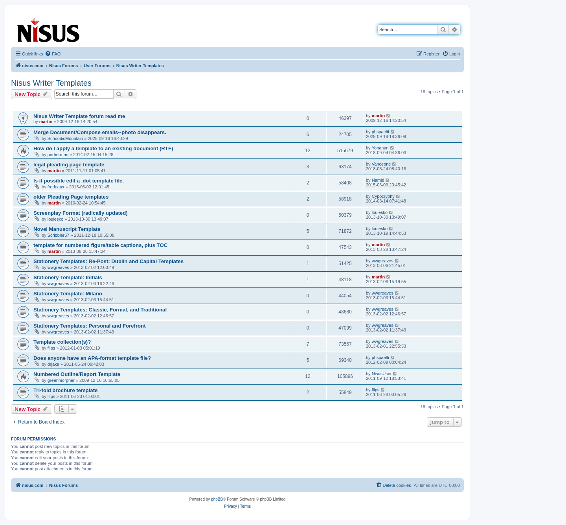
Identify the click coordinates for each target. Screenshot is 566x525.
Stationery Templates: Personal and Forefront (89, 326)
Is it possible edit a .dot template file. (78, 181)
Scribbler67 (59, 235)
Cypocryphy (383, 196)
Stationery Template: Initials (67, 277)
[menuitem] (53, 54)
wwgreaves (58, 267)
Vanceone (381, 164)
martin (46, 121)
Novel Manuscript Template (67, 229)
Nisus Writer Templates (51, 83)
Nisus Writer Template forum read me (79, 116)
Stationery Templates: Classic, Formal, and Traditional (100, 310)
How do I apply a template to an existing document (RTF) (103, 148)
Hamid (378, 180)
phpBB (217, 499)
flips (51, 348)
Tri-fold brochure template (65, 390)
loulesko (55, 219)
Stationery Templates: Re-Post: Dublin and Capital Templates (108, 261)
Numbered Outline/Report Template (76, 374)
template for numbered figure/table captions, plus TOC (100, 245)
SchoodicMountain (65, 138)
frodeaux (56, 186)
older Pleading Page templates (70, 197)
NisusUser (382, 373)
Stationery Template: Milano (67, 294)
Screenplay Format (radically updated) (80, 213)
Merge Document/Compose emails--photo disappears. (99, 132)
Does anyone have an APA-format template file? (92, 358)
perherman (58, 154)
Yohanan (380, 148)
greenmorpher (61, 380)
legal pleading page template (68, 165)
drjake (53, 364)
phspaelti (380, 131)
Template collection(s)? (62, 342)
